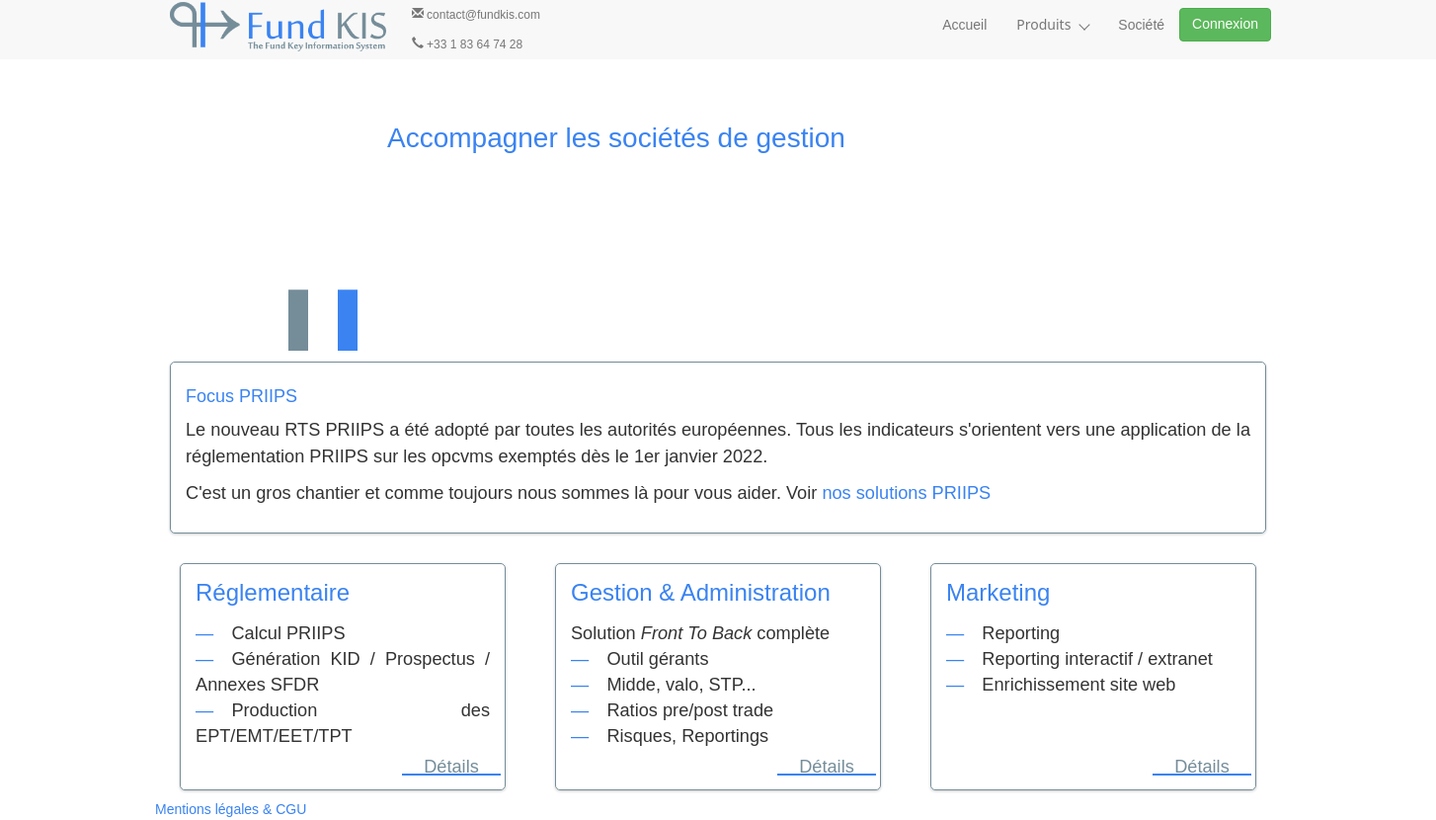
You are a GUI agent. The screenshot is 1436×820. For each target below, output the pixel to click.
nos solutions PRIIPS (906, 493)
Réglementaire (273, 592)
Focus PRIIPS (241, 396)
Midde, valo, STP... (681, 685)
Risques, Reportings (687, 736)
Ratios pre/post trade (689, 710)
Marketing (998, 592)
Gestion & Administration (701, 592)
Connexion (1225, 24)
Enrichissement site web (1078, 685)
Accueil (964, 25)
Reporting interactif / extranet (1097, 659)
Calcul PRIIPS (288, 633)
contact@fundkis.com (476, 14)
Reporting (1021, 633)
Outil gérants (657, 659)
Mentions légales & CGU (230, 809)
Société (1141, 25)
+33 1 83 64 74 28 (467, 44)
